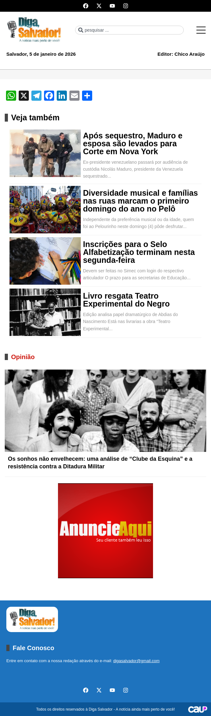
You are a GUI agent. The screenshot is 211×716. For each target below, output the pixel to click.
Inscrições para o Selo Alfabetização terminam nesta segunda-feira (139, 252)
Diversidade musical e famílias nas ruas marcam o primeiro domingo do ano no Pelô (140, 201)
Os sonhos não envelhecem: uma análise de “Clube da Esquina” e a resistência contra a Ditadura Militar (100, 463)
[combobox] (129, 30)
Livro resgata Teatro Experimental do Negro (126, 300)
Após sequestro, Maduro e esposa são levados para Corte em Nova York (132, 143)
